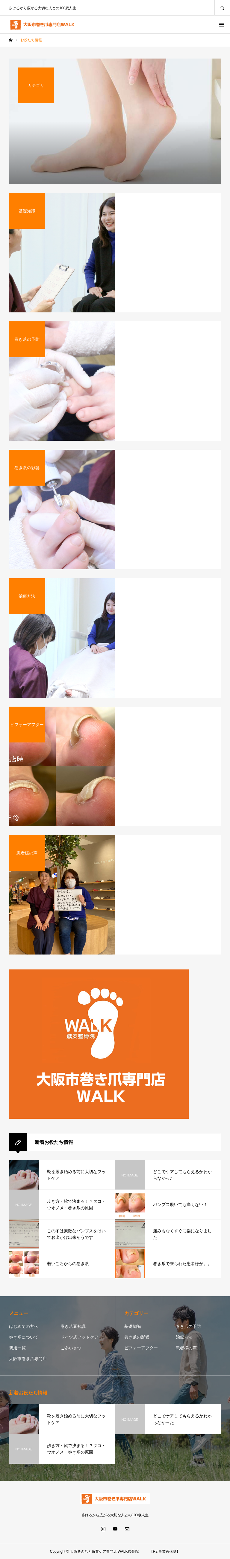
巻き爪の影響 (136, 1337)
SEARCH (222, 7)
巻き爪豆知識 (73, 1326)
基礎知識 (132, 1326)
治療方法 (184, 1337)
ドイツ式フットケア (79, 1337)
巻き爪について (23, 1337)
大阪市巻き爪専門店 (28, 1358)
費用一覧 (17, 1347)
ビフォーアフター (141, 1347)
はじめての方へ (23, 1326)
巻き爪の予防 (188, 1326)
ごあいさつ (70, 1347)
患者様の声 (186, 1347)
